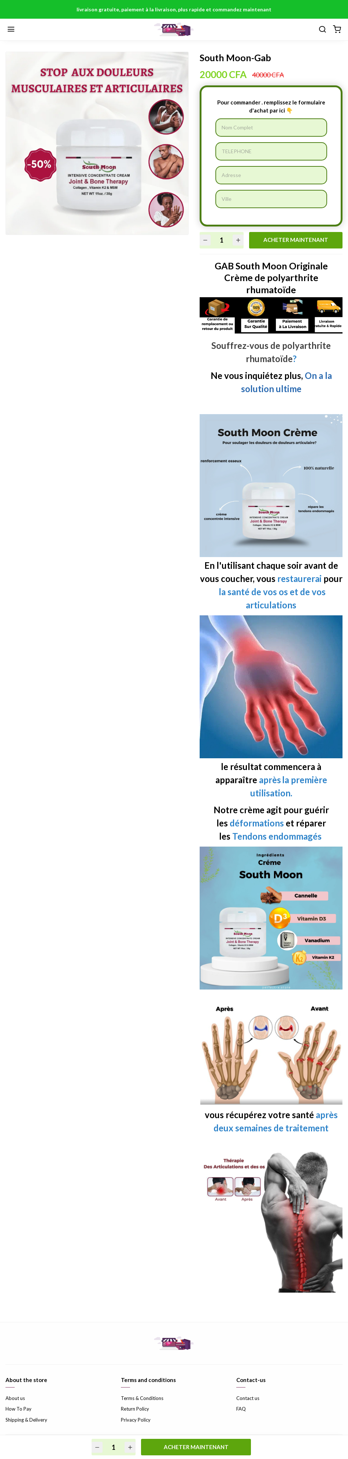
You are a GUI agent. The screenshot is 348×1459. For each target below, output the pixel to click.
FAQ (241, 1409)
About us (15, 1398)
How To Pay (18, 1409)
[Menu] (10, 29)
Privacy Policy (136, 1420)
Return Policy (135, 1409)
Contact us (247, 1398)
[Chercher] (322, 29)
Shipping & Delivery (26, 1420)
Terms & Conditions (142, 1398)
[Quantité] (222, 240)
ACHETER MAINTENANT (295, 239)
